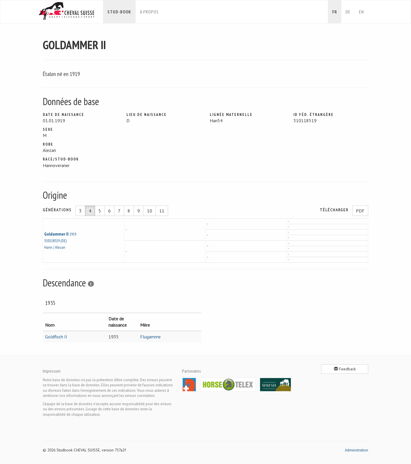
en (361, 12)
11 (161, 211)
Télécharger (334, 210)
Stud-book (119, 12)
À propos (149, 12)
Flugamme (150, 337)
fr (334, 12)
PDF (360, 211)
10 (149, 211)
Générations (57, 210)
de (348, 12)
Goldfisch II (56, 337)
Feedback (345, 368)
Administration (356, 450)
